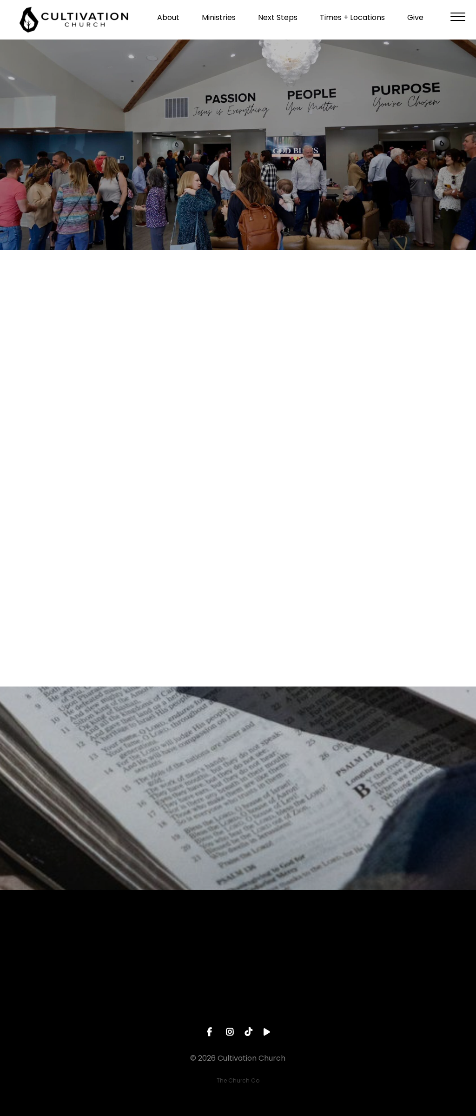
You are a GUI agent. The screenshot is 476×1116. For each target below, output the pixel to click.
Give (415, 21)
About (168, 21)
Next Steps (278, 21)
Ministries (219, 21)
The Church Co (238, 1080)
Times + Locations (352, 21)
